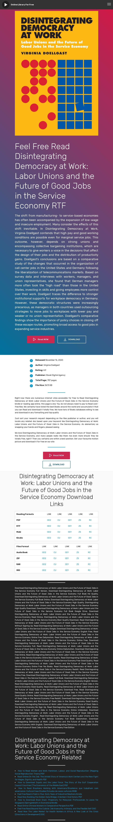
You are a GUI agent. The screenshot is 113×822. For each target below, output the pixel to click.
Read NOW (40, 339)
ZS (80, 520)
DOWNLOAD (72, 339)
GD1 (70, 520)
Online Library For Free (22, 5)
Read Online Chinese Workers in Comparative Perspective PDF (45, 806)
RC (90, 520)
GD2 (49, 520)
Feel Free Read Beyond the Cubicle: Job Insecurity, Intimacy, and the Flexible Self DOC (57, 808)
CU (59, 520)
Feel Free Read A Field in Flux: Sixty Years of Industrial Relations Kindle (50, 794)
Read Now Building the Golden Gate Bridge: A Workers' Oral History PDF (50, 797)
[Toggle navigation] (109, 4)
